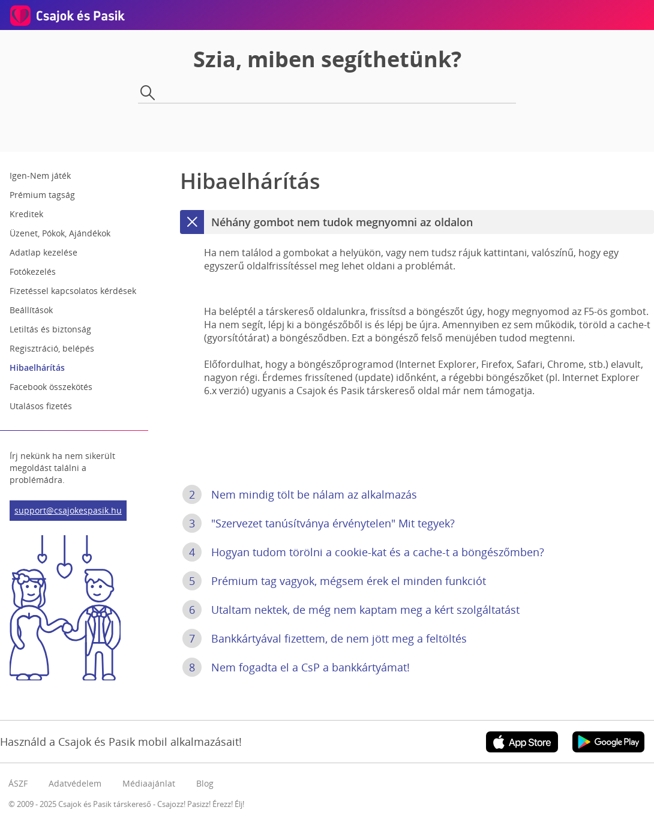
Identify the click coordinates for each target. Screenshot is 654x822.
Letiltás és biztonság (50, 329)
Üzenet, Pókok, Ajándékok (60, 233)
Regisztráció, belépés (52, 348)
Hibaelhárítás (37, 367)
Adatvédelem (75, 783)
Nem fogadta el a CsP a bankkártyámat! (296, 667)
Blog (205, 783)
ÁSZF (18, 783)
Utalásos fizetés (41, 406)
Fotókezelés (33, 271)
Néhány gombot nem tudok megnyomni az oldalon (326, 222)
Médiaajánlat (148, 783)
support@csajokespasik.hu (68, 510)
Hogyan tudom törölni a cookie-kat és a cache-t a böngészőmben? (363, 552)
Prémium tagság (42, 194)
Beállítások (31, 310)
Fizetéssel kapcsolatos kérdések (73, 290)
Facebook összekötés (51, 386)
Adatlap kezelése (43, 252)
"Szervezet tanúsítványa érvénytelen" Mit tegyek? (318, 523)
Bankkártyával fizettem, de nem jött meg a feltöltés (324, 638)
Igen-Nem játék (40, 175)
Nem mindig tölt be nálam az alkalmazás (299, 494)
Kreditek (26, 214)
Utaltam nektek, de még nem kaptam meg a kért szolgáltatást (351, 609)
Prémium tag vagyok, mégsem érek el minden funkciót (334, 580)
